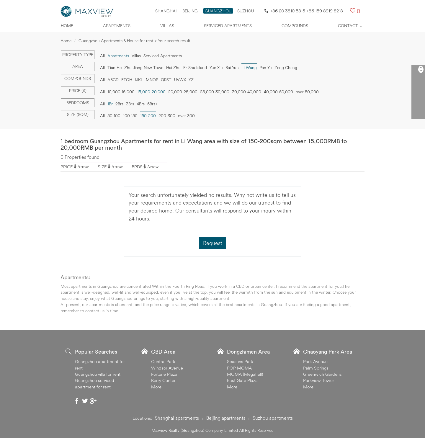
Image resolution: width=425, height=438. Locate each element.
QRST (166, 79)
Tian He (114, 67)
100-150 (130, 115)
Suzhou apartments (273, 418)
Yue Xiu (216, 67)
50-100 (113, 115)
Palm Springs (315, 368)
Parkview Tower (318, 380)
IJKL (139, 79)
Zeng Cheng (285, 67)
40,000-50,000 (278, 91)
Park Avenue (315, 361)
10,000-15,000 (121, 91)
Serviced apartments (228, 25)
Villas (167, 25)
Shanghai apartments (177, 418)
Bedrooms (77, 102)
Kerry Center (163, 380)
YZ (191, 79)
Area (77, 66)
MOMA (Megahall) (245, 374)
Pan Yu (265, 67)
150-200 (148, 115)
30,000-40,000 (246, 91)
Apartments (116, 25)
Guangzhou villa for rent (97, 374)
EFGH (126, 79)
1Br (110, 104)
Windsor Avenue (167, 368)
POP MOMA (239, 368)
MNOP (152, 79)
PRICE (67, 166)
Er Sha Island (195, 67)
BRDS (137, 166)
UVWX (180, 79)
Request (212, 243)
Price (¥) (77, 90)
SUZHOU (245, 11)
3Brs (130, 104)
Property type (77, 54)
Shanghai (166, 11)
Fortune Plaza (164, 374)
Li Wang (249, 67)
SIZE (102, 166)
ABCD (113, 79)
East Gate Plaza (242, 380)
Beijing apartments (225, 418)
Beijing (190, 11)
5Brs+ (152, 104)
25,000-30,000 (214, 91)
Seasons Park (240, 361)
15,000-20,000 (151, 91)
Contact (350, 25)
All (102, 55)
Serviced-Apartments (162, 55)
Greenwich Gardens (322, 374)
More (156, 387)
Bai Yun (232, 67)
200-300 (166, 115)
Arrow (83, 166)
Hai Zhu (173, 67)
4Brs (141, 104)
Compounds (295, 25)
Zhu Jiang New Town (144, 67)
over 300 (186, 115)
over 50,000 (307, 91)
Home (67, 25)
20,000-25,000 (182, 91)
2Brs (119, 104)
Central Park (163, 361)
